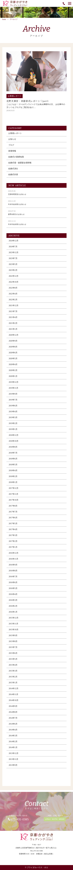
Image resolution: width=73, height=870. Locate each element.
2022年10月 (13, 284)
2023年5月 (13, 266)
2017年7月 (13, 513)
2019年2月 (13, 425)
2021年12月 (13, 307)
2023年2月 (13, 272)
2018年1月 (13, 484)
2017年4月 (13, 531)
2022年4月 (13, 295)
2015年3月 (13, 673)
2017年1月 (13, 549)
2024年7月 (13, 248)
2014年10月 (13, 702)
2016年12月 (13, 555)
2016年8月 (13, 572)
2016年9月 (13, 567)
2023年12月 (13, 254)
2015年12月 (13, 620)
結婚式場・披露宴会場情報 (19, 164)
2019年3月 (13, 419)
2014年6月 (13, 726)
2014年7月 (13, 720)
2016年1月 (13, 614)
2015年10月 (13, 631)
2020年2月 (13, 372)
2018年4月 (13, 472)
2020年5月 (13, 360)
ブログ (11, 147)
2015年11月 (13, 625)
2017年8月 (13, 508)
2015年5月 (13, 661)
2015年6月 (13, 655)
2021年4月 (13, 319)
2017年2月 (13, 543)
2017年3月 (13, 537)
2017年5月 (13, 525)
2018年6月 (13, 460)
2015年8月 (13, 643)
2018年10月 (13, 443)
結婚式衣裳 (13, 176)
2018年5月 (13, 466)
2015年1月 (13, 684)
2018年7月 (13, 455)
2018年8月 (13, 449)
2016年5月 (13, 590)
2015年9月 (13, 637)
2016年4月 (13, 596)
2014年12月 (13, 690)
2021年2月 (13, 325)
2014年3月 (13, 737)
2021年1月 (13, 331)
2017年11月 (13, 496)
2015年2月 (13, 678)
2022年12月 (13, 278)
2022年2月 (13, 301)
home (4, 19)
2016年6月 (13, 584)
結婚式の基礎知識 (16, 159)
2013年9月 (13, 767)
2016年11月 (13, 561)
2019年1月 (13, 431)
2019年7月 (13, 402)
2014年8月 (13, 714)
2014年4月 (13, 732)
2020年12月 (13, 337)
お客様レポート (15, 135)
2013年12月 (13, 755)
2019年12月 (13, 384)
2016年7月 (13, 578)
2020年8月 (13, 349)
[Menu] (70, 3)
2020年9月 (13, 343)
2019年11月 (13, 390)
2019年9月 (13, 396)
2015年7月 (13, 649)
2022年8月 (13, 290)
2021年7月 (13, 313)
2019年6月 (13, 407)
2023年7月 (13, 260)
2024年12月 (13, 242)
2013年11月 (13, 761)
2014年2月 (13, 743)
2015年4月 (13, 667)
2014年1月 (13, 749)
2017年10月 (13, 502)
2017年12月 (13, 490)
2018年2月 (13, 478)
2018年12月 (13, 437)
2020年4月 (13, 366)
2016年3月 (13, 602)
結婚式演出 (13, 170)
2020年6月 (13, 354)
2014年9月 (13, 708)
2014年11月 (13, 696)
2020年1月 (13, 378)
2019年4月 (13, 413)
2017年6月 (13, 519)
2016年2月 (13, 608)
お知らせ (12, 141)
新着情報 (12, 153)
